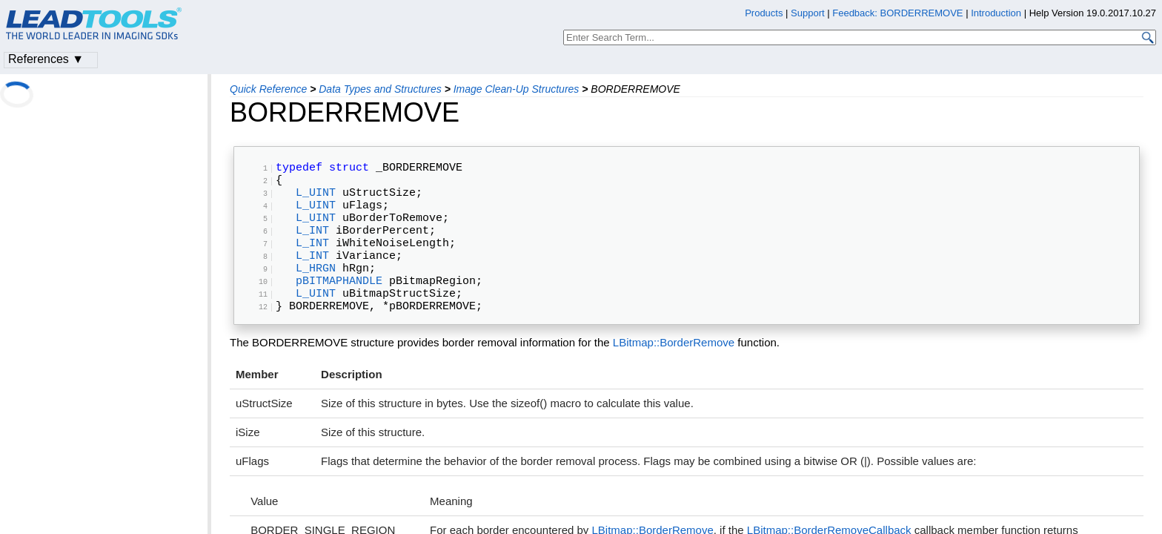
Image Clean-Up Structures (517, 89)
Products (764, 13)
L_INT (312, 247)
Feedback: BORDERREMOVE (897, 13)
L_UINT (316, 200)
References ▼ (46, 59)
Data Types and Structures (380, 89)
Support (808, 13)
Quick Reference (268, 89)
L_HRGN (316, 293)
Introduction (996, 13)
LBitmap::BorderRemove (673, 378)
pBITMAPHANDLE (339, 309)
